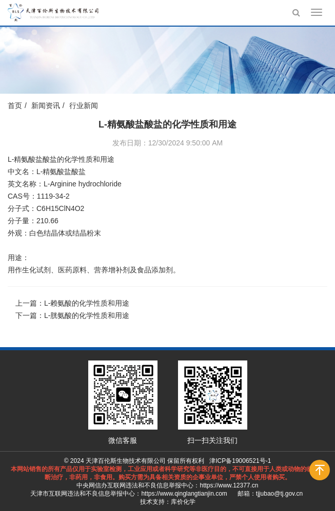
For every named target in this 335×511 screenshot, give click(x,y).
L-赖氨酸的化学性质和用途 (86, 303)
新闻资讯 (45, 105)
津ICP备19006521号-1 (240, 460)
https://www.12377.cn (229, 485)
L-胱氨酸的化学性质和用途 (86, 315)
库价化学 (183, 501)
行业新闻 (83, 105)
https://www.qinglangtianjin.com (184, 493)
